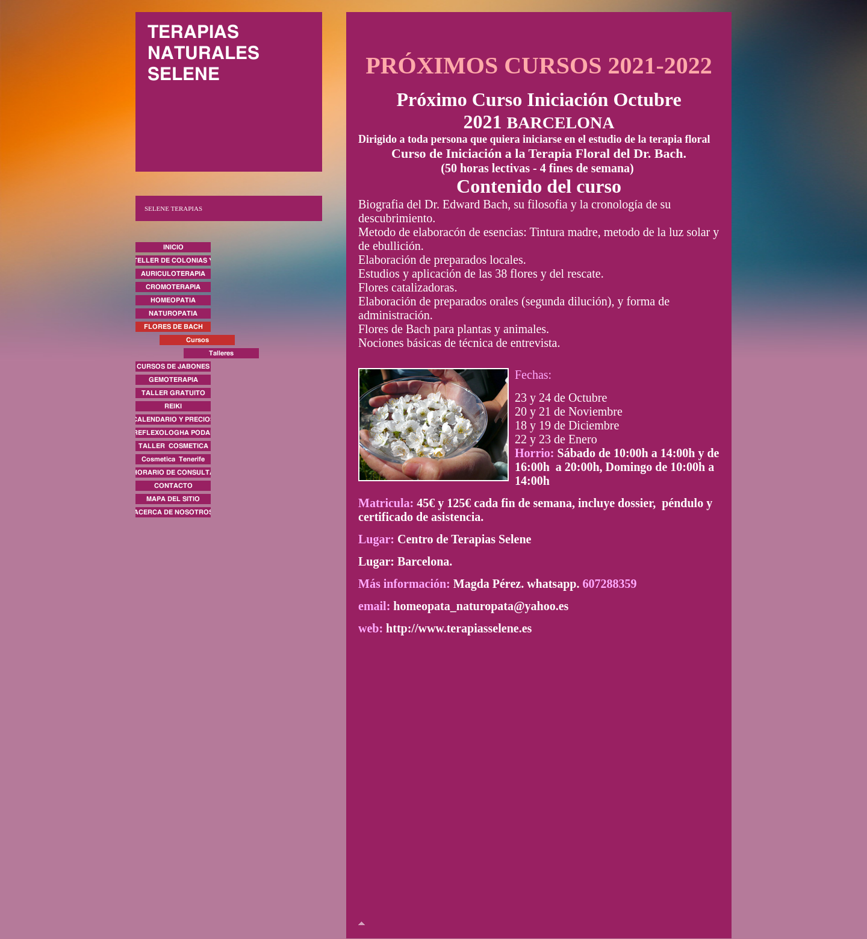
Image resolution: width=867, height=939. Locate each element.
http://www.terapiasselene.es (459, 628)
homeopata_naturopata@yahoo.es (480, 606)
